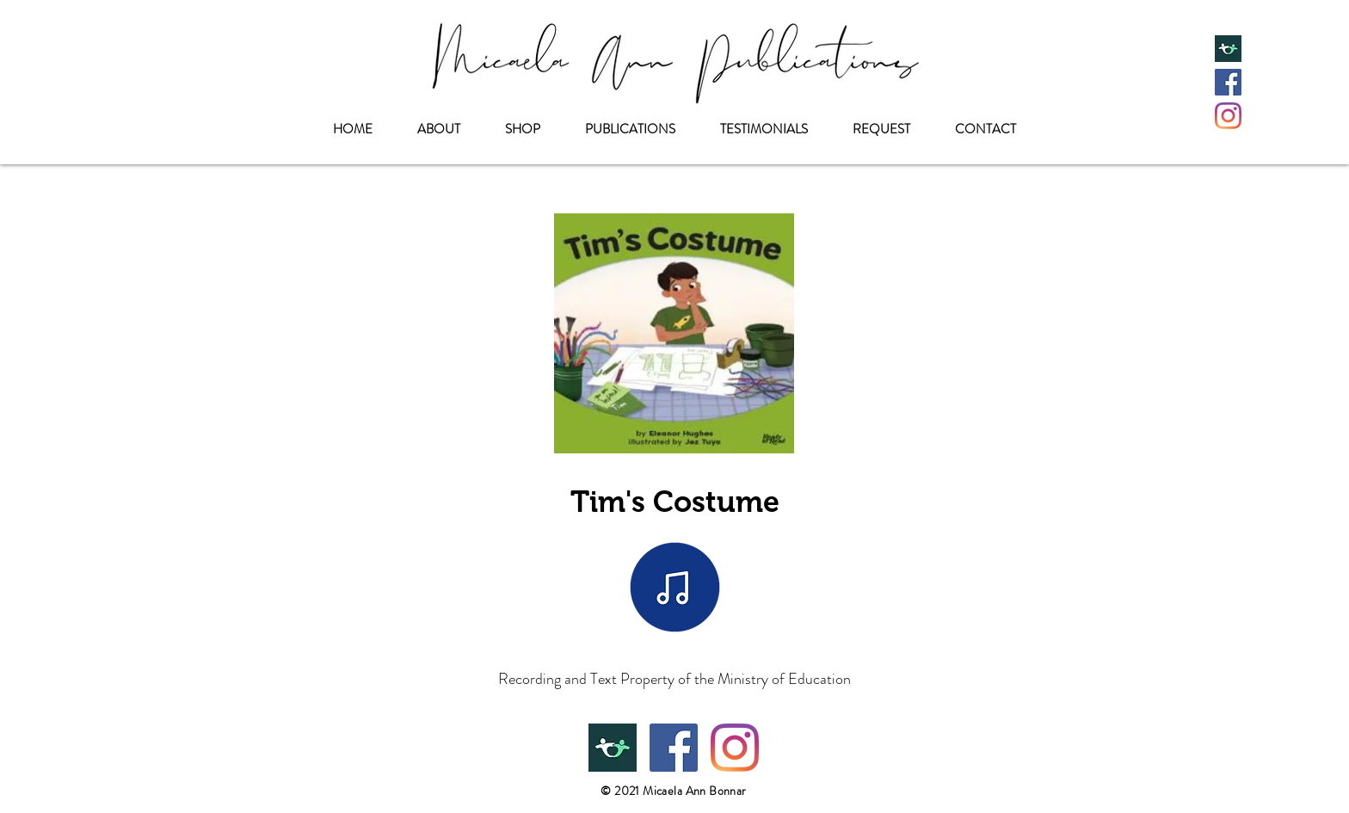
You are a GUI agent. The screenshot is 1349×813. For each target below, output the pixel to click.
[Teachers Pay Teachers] (1228, 48)
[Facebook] (1228, 82)
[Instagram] (1228, 115)
